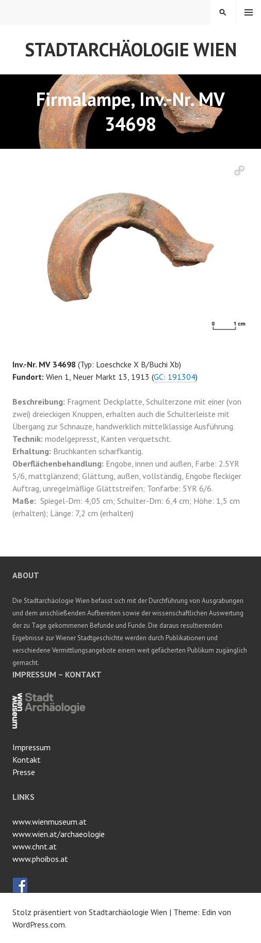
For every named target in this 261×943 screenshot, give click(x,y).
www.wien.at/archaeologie (58, 834)
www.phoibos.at (40, 859)
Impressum (31, 747)
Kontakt (26, 759)
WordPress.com (38, 924)
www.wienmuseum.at (49, 821)
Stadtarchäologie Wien (131, 49)
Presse (23, 772)
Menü (248, 12)
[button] (239, 170)
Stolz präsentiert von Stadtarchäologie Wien (89, 912)
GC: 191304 (174, 377)
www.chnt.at (34, 846)
